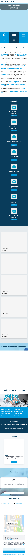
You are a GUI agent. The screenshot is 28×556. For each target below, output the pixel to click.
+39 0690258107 (9, 539)
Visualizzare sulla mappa (12, 523)
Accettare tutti (14, 551)
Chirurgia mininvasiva (5, 409)
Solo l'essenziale (14, 549)
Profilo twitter (19, 503)
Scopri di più (14, 115)
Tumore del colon (4, 415)
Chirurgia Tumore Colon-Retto (7, 411)
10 (21, 490)
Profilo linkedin (6, 503)
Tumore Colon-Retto (18, 413)
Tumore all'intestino (18, 415)
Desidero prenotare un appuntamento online (14, 428)
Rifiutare (14, 546)
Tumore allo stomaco (5, 413)
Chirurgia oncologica (18, 411)
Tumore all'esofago (18, 409)
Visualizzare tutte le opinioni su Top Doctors (14, 493)
